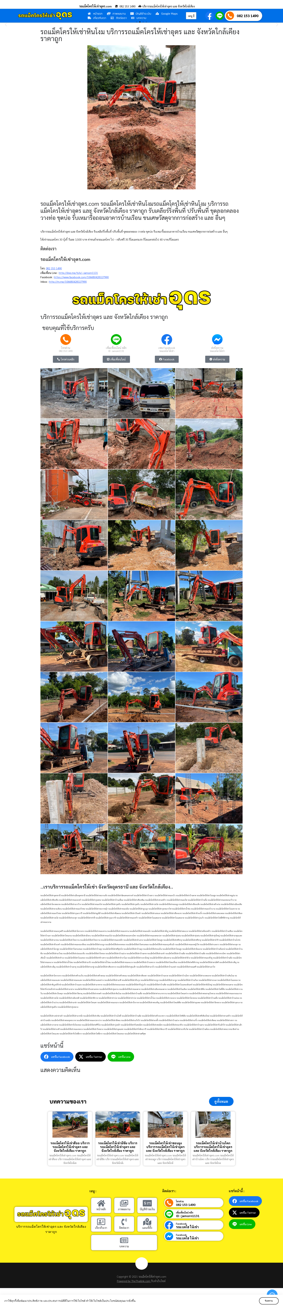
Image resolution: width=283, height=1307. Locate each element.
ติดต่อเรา (124, 1228)
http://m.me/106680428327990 (68, 281)
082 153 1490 (247, 15)
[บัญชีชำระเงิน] (147, 1203)
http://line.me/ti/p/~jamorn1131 (78, 272)
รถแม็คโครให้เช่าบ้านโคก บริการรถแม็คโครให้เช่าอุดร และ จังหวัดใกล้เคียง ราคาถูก (213, 1147)
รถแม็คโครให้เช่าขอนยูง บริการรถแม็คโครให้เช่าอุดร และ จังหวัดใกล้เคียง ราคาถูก (165, 1147)
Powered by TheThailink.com (134, 1281)
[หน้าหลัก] (101, 1203)
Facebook (181, 1223)
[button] (6, 24)
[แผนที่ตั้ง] (147, 1222)
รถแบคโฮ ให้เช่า (166, 351)
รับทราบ (268, 1301)
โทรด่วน (65, 347)
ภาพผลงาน (124, 1209)
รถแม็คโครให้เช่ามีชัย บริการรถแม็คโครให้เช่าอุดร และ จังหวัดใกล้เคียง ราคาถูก (117, 1147)
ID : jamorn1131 (116, 351)
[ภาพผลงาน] (124, 1203)
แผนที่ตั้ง (147, 1228)
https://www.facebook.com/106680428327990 (81, 277)
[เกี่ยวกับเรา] (101, 1222)
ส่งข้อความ (217, 347)
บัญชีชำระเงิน (147, 1209)
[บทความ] (124, 1240)
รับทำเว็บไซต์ (158, 1281)
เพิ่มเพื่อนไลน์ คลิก (116, 347)
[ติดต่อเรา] (124, 1222)
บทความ (124, 1246)
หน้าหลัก (101, 1209)
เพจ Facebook (166, 347)
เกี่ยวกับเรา (101, 1228)
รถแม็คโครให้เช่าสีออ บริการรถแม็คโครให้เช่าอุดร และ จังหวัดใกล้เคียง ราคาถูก (70, 1147)
